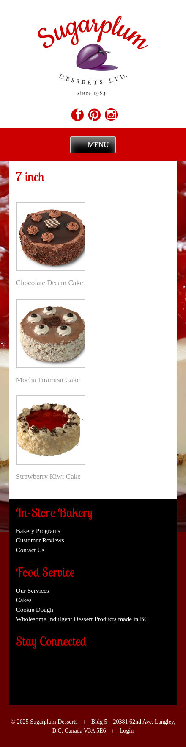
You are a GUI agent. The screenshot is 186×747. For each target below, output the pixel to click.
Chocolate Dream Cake (49, 283)
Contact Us (30, 550)
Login (127, 731)
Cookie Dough (34, 609)
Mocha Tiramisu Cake (48, 380)
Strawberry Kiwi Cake (48, 476)
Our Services (32, 590)
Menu (98, 145)
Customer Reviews (40, 540)
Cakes (24, 600)
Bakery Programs (38, 531)
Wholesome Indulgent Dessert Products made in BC (82, 619)
